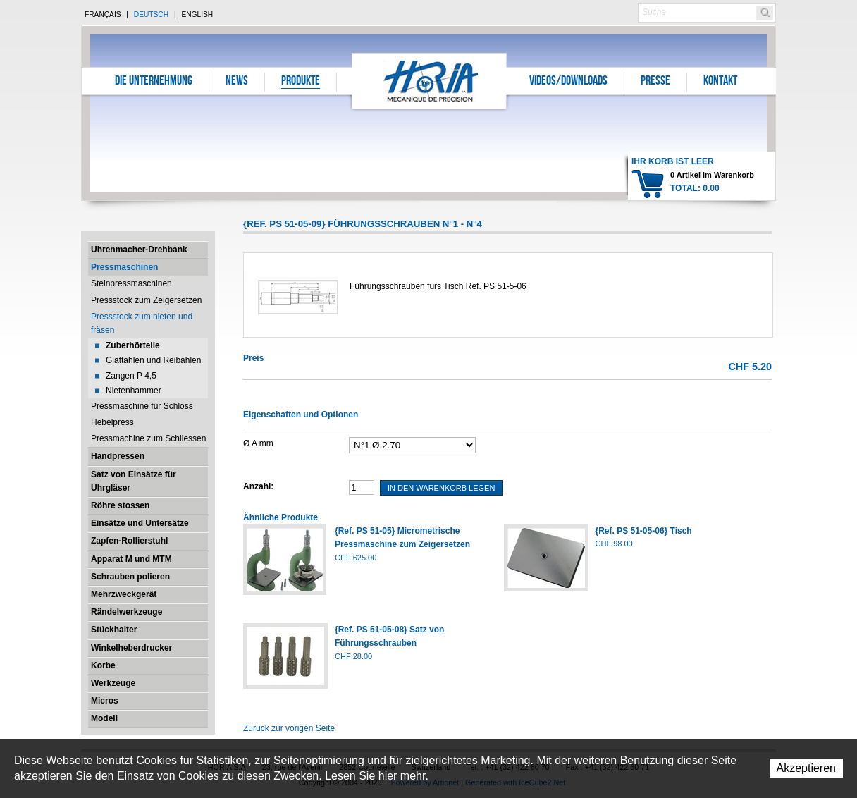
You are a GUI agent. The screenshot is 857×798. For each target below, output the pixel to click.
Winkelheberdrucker (131, 648)
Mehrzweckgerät (123, 594)
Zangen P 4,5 (131, 376)
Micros (104, 701)
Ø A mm (258, 443)
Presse (655, 81)
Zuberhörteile (133, 345)
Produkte (300, 81)
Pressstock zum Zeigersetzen (146, 300)
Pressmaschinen (124, 267)
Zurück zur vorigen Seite (289, 728)
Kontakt (720, 81)
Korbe (103, 665)
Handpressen (117, 456)
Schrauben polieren (130, 577)
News (237, 81)
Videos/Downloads (568, 81)
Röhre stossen (120, 505)
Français (103, 14)
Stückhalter (114, 629)
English (197, 14)
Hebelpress (112, 422)
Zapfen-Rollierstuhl (129, 541)
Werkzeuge (113, 683)
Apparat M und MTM (131, 559)
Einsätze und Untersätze (140, 523)
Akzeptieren (807, 768)
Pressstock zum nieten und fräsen (141, 323)
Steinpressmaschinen (131, 283)
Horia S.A (429, 80)
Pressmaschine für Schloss (142, 406)
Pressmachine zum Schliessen (148, 438)
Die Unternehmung (153, 81)
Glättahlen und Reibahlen (153, 360)
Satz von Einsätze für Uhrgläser (133, 481)
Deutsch (151, 14)
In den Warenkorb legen (441, 488)
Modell (104, 718)
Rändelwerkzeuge (126, 612)
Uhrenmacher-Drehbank (139, 249)
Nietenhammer (133, 390)
